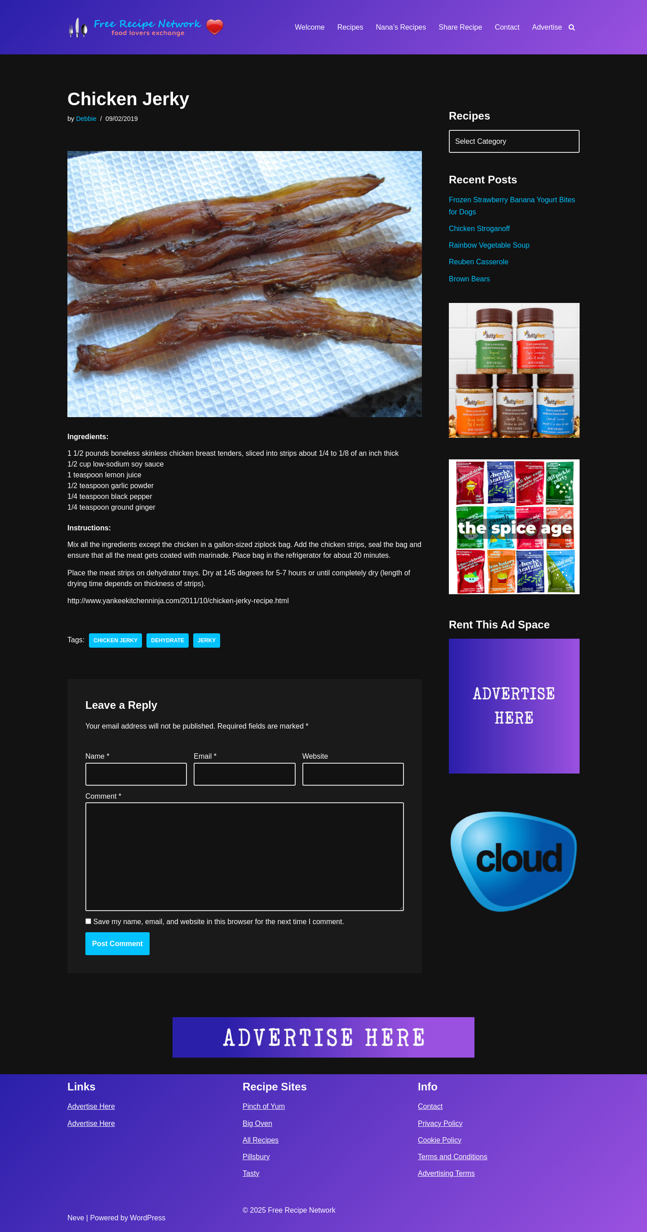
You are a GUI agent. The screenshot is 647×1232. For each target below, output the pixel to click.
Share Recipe (460, 27)
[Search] (571, 27)
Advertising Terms (446, 1173)
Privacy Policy (440, 1123)
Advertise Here (91, 1106)
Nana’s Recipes (401, 27)
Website (315, 756)
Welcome (309, 27)
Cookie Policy (439, 1140)
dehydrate (167, 640)
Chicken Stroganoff (479, 228)
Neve (75, 1218)
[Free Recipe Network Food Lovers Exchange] (146, 27)
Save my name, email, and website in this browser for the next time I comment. (218, 921)
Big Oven (257, 1123)
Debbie (86, 118)
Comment (103, 796)
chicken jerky (115, 640)
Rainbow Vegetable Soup (489, 245)
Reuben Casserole (479, 262)
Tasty (251, 1173)
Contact (507, 27)
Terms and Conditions (452, 1157)
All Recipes (261, 1140)
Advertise (547, 27)
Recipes (350, 27)
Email (205, 756)
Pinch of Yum (264, 1106)
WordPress (147, 1218)
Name (97, 756)
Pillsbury (256, 1157)
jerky (207, 640)
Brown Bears (469, 279)
